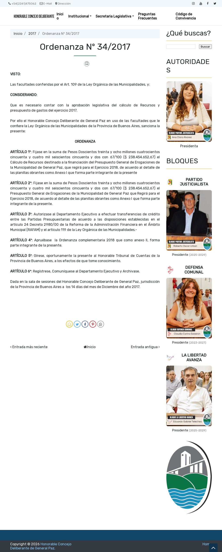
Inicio (60, 16)
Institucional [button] (78, 16)
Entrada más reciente (29, 347)
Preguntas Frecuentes (147, 16)
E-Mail (46, 3)
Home (207, 544)
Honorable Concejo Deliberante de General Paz (40, 546)
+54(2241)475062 (22, 3)
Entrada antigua (144, 347)
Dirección (63, 3)
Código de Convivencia (186, 16)
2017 (32, 34)
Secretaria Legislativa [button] (113, 16)
